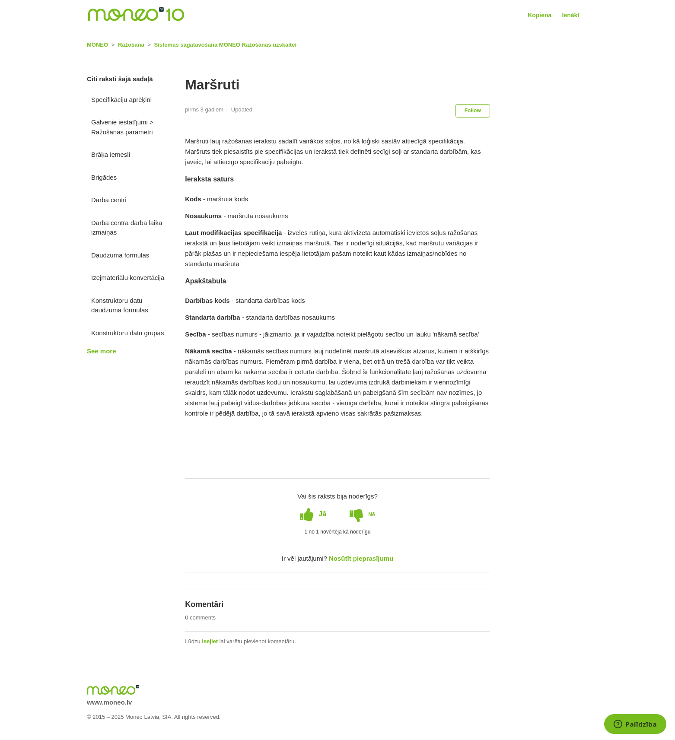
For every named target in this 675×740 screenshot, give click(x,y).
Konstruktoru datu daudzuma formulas (119, 305)
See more (101, 351)
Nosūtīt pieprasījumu (361, 558)
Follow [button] (473, 111)
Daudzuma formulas (120, 255)
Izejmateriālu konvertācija (127, 277)
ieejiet (210, 641)
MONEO (97, 44)
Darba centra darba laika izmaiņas (126, 227)
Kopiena (539, 15)
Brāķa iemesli (110, 154)
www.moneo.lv (109, 702)
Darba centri (109, 199)
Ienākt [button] (570, 15)
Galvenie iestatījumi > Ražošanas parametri (122, 127)
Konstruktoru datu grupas (127, 333)
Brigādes (104, 177)
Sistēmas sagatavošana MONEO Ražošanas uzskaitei (225, 44)
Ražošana (131, 44)
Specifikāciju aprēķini (121, 99)
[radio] (313, 514)
